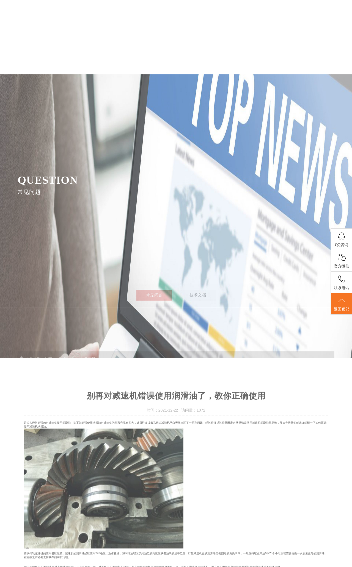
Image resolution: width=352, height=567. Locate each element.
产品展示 (161, 22)
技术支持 (277, 22)
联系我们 (315, 22)
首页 (121, 22)
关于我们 (199, 22)
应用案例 (238, 22)
